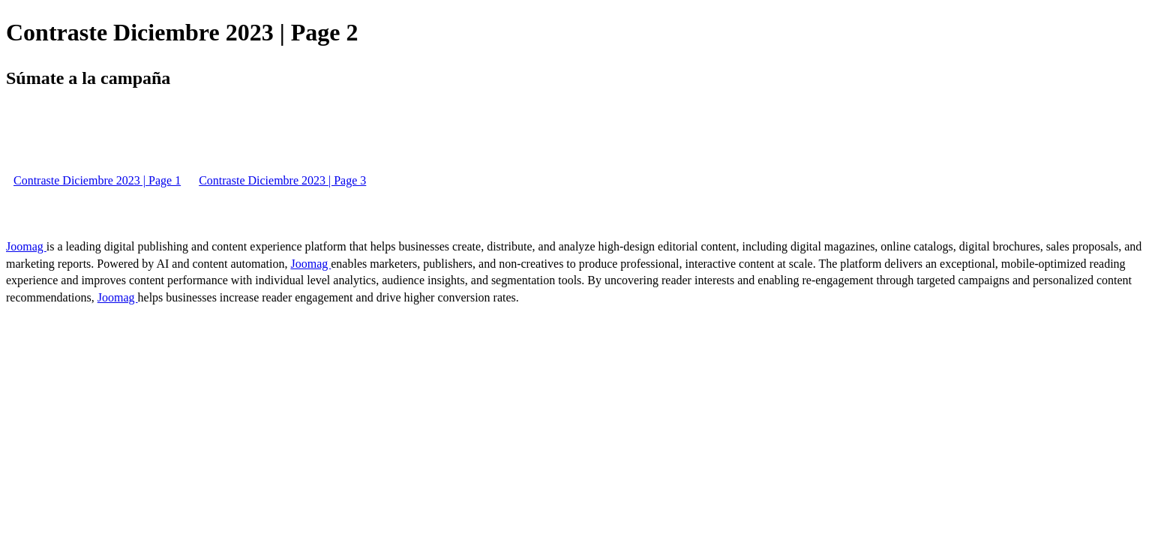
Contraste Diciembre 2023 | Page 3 (282, 180)
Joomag (26, 246)
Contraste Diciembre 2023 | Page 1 (97, 180)
